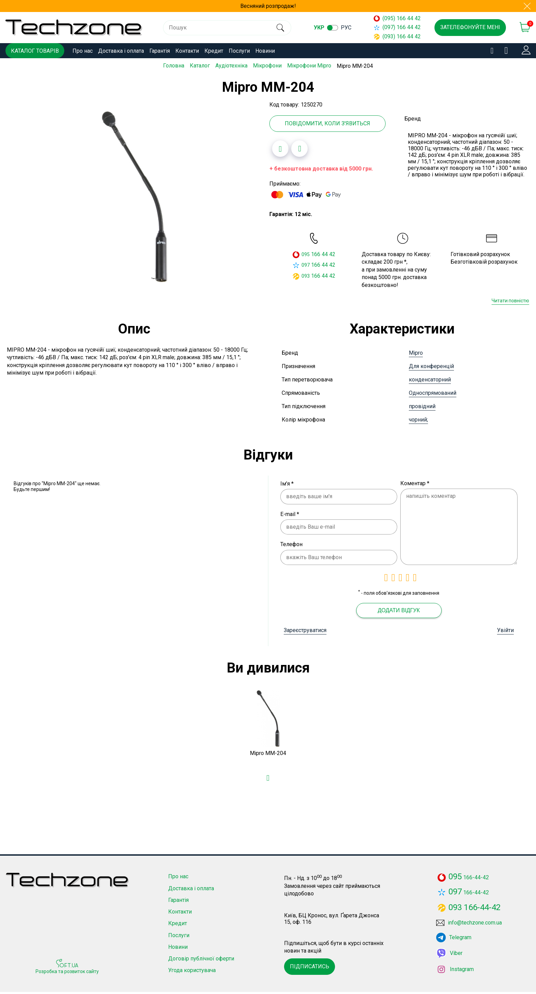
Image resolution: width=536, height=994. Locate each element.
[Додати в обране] (280, 148)
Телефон (291, 544)
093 (306, 275)
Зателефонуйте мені (470, 27)
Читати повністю (510, 300)
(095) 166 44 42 (397, 18)
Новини (265, 51)
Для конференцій (431, 366)
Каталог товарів (35, 51)
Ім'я (287, 483)
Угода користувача (192, 972)
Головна (173, 65)
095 (306, 254)
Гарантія (159, 51)
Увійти (505, 630)
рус (346, 27)
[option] (134, 196)
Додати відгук (399, 610)
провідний (422, 406)
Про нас (82, 51)
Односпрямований (432, 392)
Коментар (414, 483)
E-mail (289, 514)
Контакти (187, 51)
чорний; (418, 419)
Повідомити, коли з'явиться (327, 123)
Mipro (416, 352)
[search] (280, 27)
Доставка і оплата (121, 51)
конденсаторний (430, 379)
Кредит (213, 51)
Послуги (239, 51)
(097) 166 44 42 (397, 27)
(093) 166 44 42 (397, 36)
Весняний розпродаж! (268, 6)
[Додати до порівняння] (299, 148)
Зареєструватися (305, 630)
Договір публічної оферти (201, 960)
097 (306, 265)
